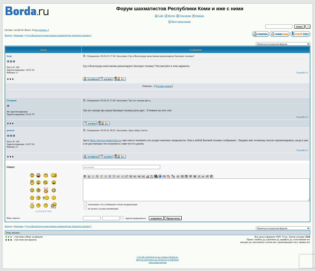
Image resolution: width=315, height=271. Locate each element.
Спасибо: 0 (302, 72)
